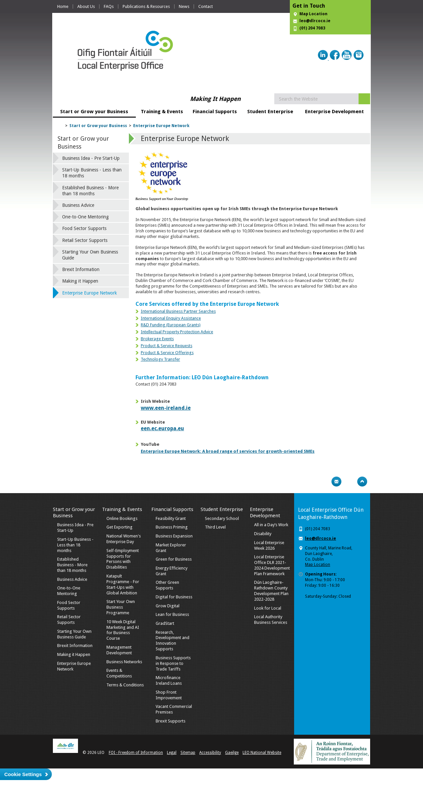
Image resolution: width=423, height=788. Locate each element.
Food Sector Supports (84, 228)
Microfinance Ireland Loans (169, 680)
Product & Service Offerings (167, 352)
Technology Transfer (160, 359)
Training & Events (162, 112)
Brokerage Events (157, 338)
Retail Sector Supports (84, 240)
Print (323, 482)
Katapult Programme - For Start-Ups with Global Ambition (122, 584)
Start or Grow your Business (94, 112)
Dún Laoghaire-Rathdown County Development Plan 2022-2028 (271, 591)
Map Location (313, 14)
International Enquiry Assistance (171, 318)
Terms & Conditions (125, 684)
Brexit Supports (170, 720)
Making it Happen (80, 281)
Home (62, 6)
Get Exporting (119, 527)
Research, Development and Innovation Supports (172, 641)
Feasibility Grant (171, 518)
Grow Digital (167, 605)
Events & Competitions (119, 673)
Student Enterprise (270, 112)
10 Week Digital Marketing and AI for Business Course (122, 630)
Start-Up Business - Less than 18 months (92, 172)
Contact (205, 6)
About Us (86, 6)
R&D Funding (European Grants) (171, 324)
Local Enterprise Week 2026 (269, 545)
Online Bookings (121, 518)
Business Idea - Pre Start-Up (91, 158)
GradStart (165, 623)
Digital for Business (174, 596)
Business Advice (78, 205)
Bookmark (349, 482)
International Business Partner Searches (178, 311)
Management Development (119, 650)
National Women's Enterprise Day (123, 538)
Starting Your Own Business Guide (90, 254)
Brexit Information (80, 269)
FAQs (109, 6)
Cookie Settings (23, 774)
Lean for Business (172, 614)
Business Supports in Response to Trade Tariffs (173, 663)
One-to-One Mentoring (85, 216)
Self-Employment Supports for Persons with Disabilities (122, 559)
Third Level (215, 527)
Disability (262, 533)
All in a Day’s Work (271, 524)
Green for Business (174, 559)
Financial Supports (215, 112)
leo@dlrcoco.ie (314, 21)
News (184, 6)
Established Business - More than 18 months (90, 190)
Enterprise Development (334, 112)
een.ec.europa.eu (162, 428)
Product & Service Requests (166, 345)
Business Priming (172, 527)
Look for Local (267, 608)
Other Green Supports (167, 585)
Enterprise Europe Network (161, 125)
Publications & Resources (146, 6)
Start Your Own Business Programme (120, 607)
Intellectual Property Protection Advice (177, 331)
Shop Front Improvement (169, 695)
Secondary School (222, 518)
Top (362, 482)
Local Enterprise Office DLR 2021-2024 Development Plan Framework (272, 565)
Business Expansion (174, 535)
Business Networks (124, 661)
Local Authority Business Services (270, 619)
